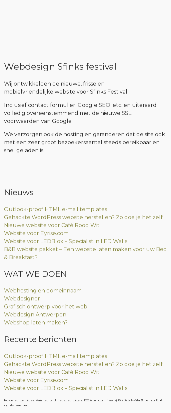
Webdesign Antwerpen (35, 314)
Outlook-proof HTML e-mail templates (55, 209)
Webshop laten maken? (36, 322)
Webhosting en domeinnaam (43, 290)
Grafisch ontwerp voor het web (45, 306)
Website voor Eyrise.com (36, 233)
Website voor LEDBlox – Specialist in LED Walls (65, 241)
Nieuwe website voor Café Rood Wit (52, 225)
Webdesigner (22, 298)
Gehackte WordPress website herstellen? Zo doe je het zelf (83, 217)
